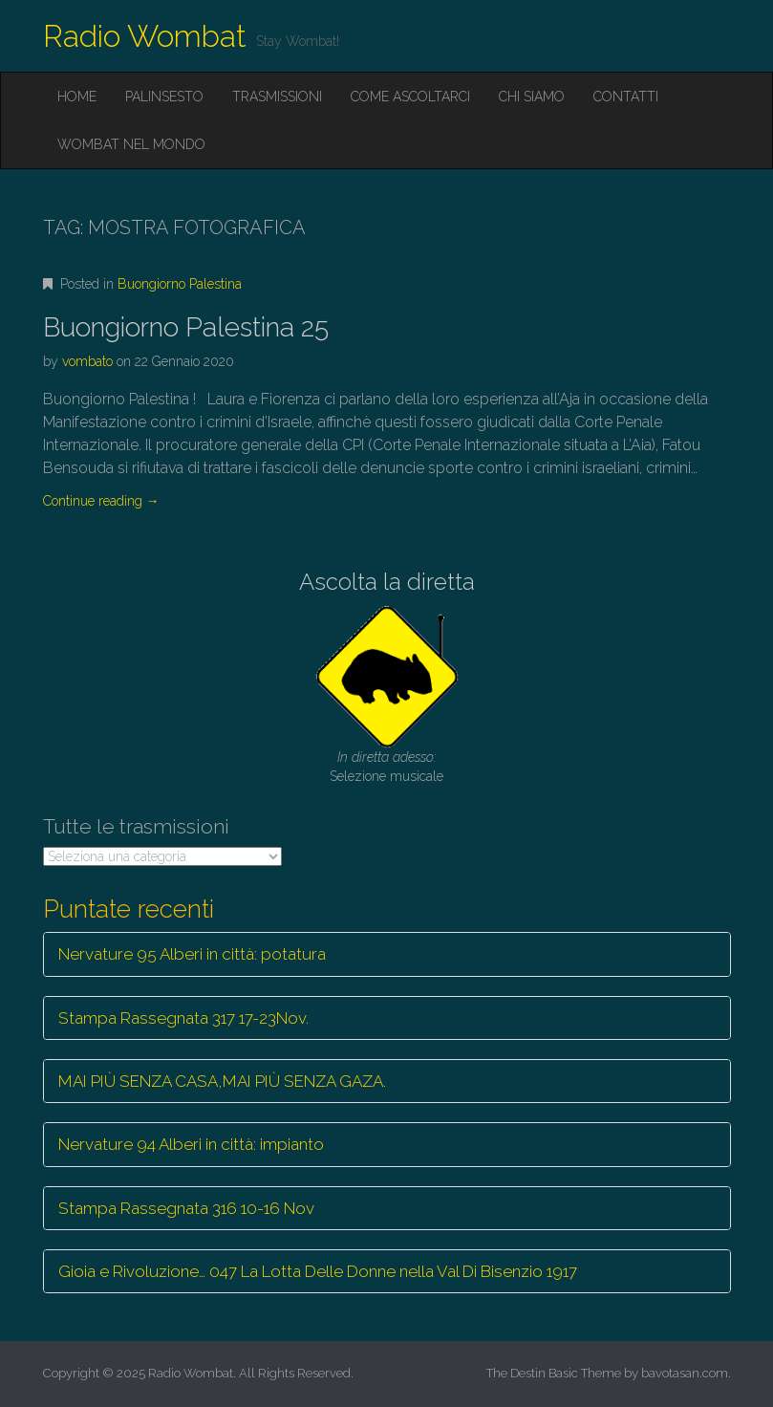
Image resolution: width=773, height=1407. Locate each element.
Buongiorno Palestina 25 (186, 327)
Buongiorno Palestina (180, 284)
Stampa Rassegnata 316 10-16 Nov (186, 1208)
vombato (87, 361)
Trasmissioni (277, 96)
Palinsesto (164, 96)
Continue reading (101, 501)
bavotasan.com (684, 1373)
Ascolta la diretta (387, 581)
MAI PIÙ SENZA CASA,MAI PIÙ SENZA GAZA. (222, 1081)
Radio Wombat (145, 36)
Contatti (625, 96)
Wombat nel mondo (131, 144)
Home (77, 96)
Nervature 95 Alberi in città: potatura (192, 953)
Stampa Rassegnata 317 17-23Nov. (183, 1018)
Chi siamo (532, 96)
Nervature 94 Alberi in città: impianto (191, 1144)
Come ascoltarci (410, 96)
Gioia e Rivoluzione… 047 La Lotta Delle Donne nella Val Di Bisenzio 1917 (317, 1271)
